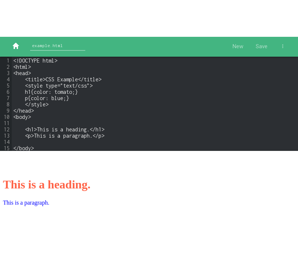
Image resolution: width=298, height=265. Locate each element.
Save (262, 46)
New (238, 46)
